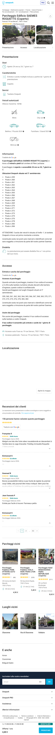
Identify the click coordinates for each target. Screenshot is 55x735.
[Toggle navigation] (48, 2)
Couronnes (6, 659)
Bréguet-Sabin (7, 663)
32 (33, 531)
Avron (4, 655)
